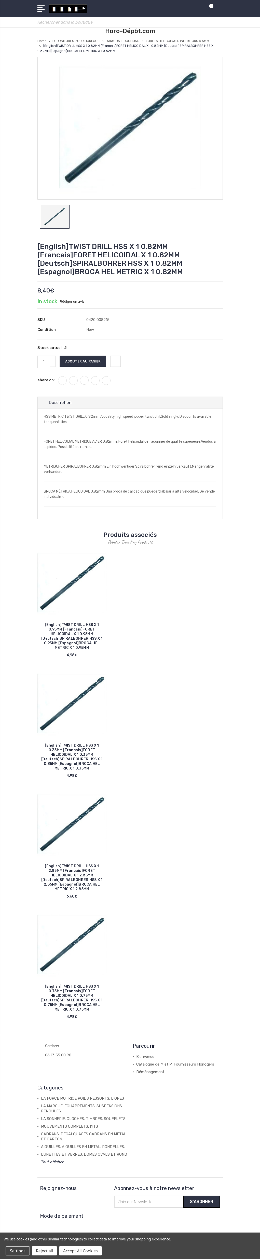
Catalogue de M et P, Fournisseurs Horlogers (175, 1065)
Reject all (44, 1251)
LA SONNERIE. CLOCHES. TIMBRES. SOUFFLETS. (83, 1119)
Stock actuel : (52, 348)
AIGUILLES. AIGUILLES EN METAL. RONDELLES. (83, 1147)
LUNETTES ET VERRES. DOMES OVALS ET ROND (84, 1155)
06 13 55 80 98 (58, 1056)
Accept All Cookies (80, 1251)
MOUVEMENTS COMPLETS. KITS (69, 1127)
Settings (17, 1251)
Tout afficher (52, 1163)
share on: (46, 381)
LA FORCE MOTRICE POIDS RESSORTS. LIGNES (82, 1099)
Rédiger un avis (72, 302)
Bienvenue (145, 1057)
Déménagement (150, 1073)
